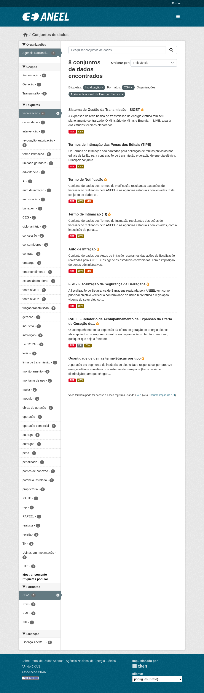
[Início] (25, 35)
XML (89, 201)
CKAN (139, 666)
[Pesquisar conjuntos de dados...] (117, 50)
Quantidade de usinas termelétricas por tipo (105, 358)
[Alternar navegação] (178, 17)
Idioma (137, 674)
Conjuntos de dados (50, 35)
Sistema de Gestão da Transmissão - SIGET (105, 110)
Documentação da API (162, 395)
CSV (80, 131)
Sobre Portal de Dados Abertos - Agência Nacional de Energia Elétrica (69, 661)
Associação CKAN (34, 672)
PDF (72, 131)
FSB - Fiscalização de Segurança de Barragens (108, 284)
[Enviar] (171, 50)
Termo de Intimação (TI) (88, 214)
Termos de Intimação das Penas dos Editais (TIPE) (110, 144)
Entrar (176, 3)
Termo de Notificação (86, 179)
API (139, 395)
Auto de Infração (83, 249)
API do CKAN (31, 666)
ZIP (80, 345)
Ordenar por (120, 62)
